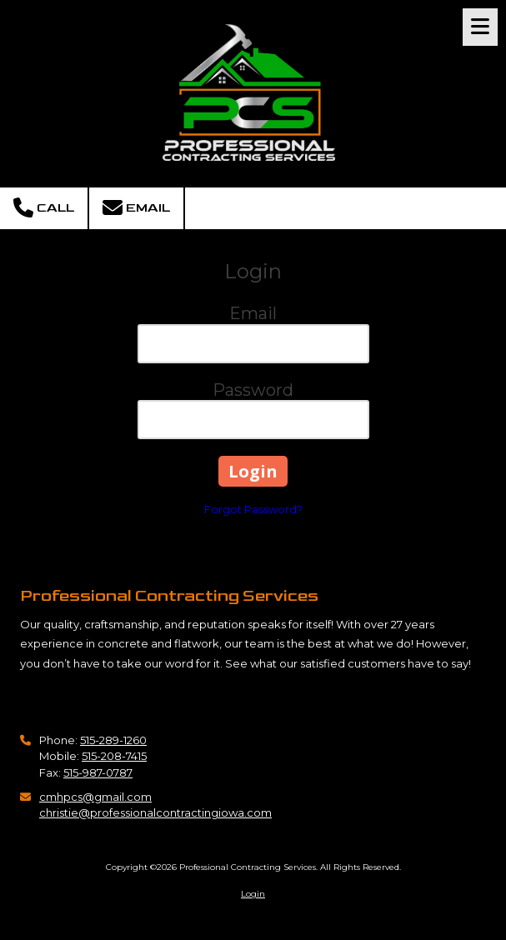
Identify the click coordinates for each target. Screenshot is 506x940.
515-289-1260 (113, 740)
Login (253, 893)
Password (253, 390)
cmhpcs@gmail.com (95, 796)
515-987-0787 (98, 772)
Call (43, 208)
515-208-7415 (114, 755)
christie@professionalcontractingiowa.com (155, 812)
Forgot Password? (253, 509)
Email (136, 208)
